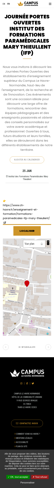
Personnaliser (27, 482)
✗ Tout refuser (40, 477)
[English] (4, 4)
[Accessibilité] (27, 442)
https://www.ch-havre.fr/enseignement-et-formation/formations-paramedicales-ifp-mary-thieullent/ (26, 211)
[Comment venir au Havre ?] (27, 434)
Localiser (27, 231)
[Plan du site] (27, 446)
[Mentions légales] (27, 438)
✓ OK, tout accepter (18, 477)
